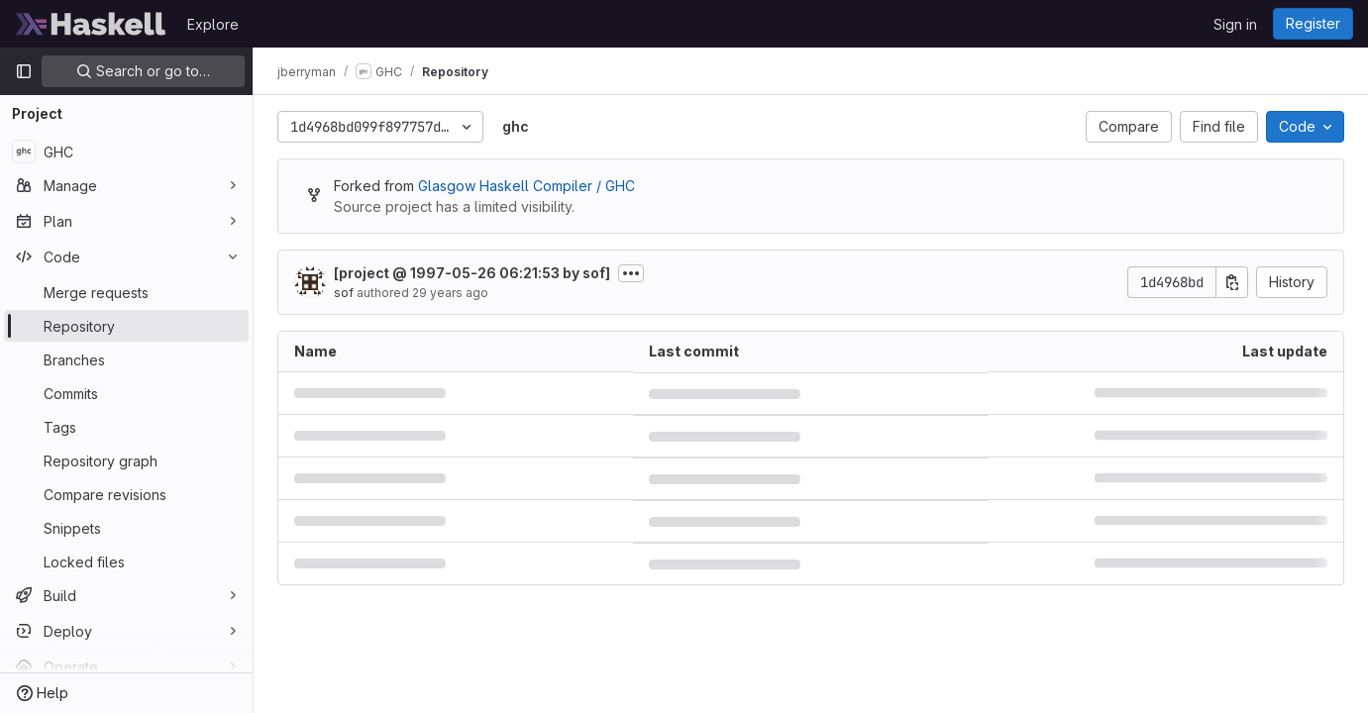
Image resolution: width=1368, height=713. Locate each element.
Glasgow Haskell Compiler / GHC (526, 185)
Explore (213, 24)
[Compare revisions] (126, 494)
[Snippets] (126, 528)
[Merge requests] (126, 292)
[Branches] (126, 359)
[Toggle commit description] (631, 273)
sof (344, 292)
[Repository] (126, 326)
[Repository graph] (126, 460)
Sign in (1235, 24)
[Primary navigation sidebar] (24, 71)
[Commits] (126, 393)
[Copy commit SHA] (1232, 282)
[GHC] (126, 151)
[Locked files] (126, 561)
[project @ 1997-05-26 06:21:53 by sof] (472, 272)
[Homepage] (91, 24)
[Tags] (126, 427)
